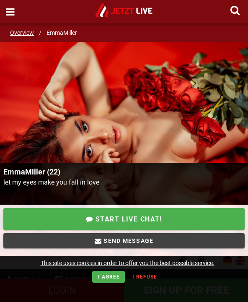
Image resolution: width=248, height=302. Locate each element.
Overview (22, 32)
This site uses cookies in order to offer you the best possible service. (127, 263)
